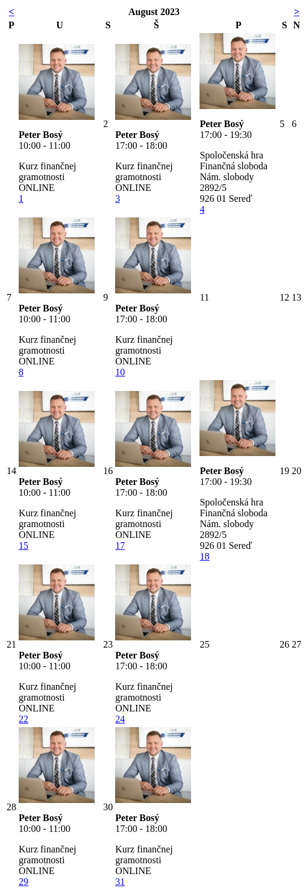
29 (23, 882)
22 (23, 719)
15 (23, 545)
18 (204, 556)
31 (120, 882)
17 (120, 545)
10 (120, 372)
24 (120, 719)
